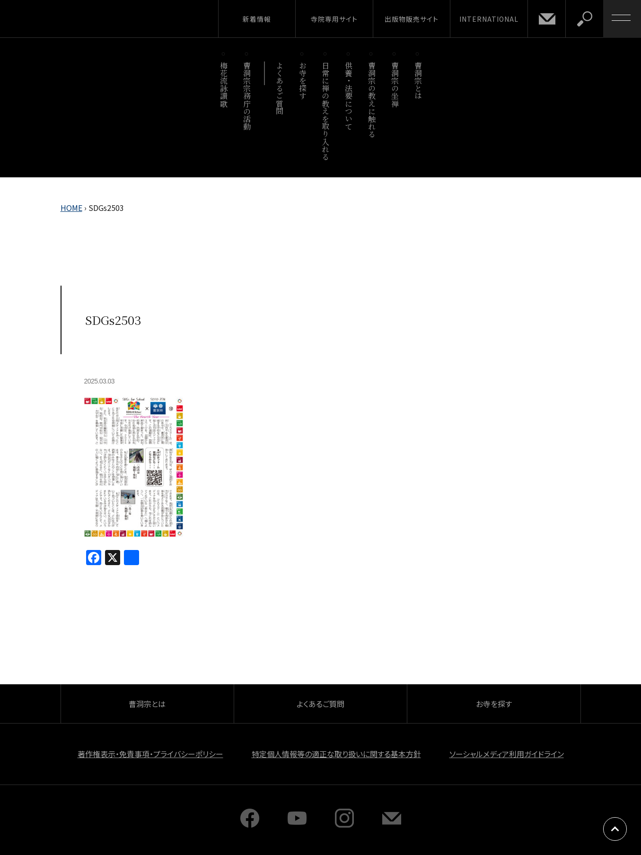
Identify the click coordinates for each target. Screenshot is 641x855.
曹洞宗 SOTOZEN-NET (87, 18)
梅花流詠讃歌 (224, 84)
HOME (71, 207)
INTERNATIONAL (488, 19)
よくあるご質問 (279, 88)
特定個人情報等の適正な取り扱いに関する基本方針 (336, 753)
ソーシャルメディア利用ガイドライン (506, 753)
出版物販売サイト (412, 19)
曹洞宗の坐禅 (394, 84)
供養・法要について (348, 95)
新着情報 (257, 19)
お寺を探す (302, 80)
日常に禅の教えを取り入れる (325, 110)
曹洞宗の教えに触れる (371, 99)
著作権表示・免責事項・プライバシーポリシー (150, 753)
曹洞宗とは (418, 80)
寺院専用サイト (334, 19)
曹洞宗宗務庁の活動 (247, 95)
